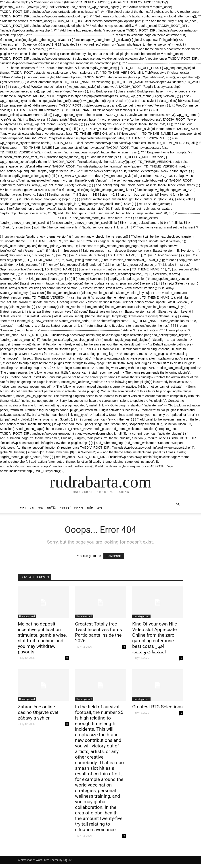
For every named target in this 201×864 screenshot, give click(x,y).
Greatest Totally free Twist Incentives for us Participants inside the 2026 (98, 632)
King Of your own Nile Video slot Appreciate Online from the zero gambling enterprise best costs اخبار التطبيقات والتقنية (154, 638)
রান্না (32, 507)
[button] (177, 504)
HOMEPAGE (114, 556)
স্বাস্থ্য (40, 507)
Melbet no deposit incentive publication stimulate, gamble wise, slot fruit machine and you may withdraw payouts (42, 638)
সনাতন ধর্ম (65, 507)
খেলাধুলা (78, 507)
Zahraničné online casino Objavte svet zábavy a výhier (38, 712)
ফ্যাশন (23, 507)
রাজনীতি (51, 507)
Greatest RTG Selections (157, 706)
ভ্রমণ (99, 507)
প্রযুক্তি (90, 507)
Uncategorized (27, 616)
